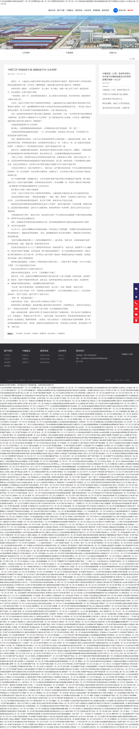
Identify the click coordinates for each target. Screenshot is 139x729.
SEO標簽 (127, 378)
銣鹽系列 (25, 360)
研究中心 (61, 353)
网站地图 (10, 388)
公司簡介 (7, 353)
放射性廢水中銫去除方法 (112, 97)
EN (115, 10)
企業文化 (7, 357)
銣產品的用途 (45, 360)
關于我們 (8, 349)
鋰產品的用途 (45, 353)
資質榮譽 (7, 360)
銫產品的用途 (45, 357)
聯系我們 (80, 349)
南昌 (121, 378)
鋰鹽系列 (25, 353)
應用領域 (44, 349)
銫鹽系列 (25, 357)
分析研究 (62, 349)
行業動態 (69, 52)
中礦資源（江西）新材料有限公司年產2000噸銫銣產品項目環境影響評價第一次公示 (116, 74)
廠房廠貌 (7, 364)
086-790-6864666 (90, 353)
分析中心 (61, 357)
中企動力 (116, 378)
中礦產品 (26, 349)
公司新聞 (26, 52)
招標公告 (113, 52)
